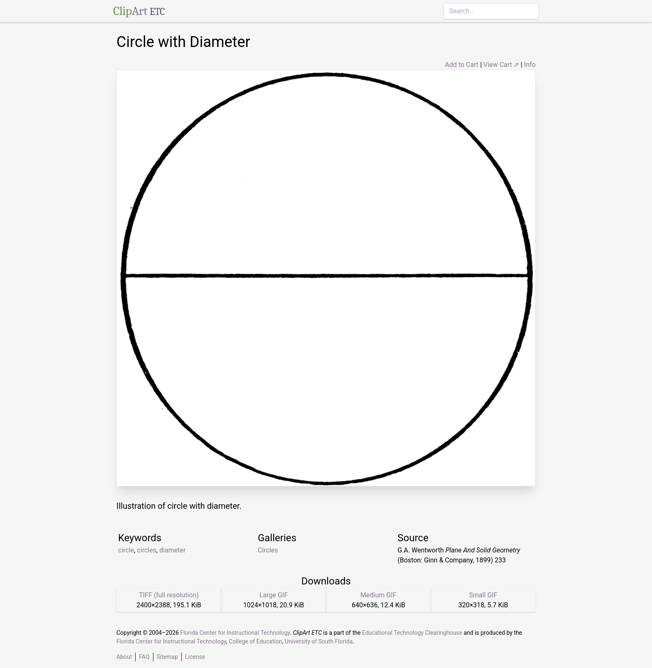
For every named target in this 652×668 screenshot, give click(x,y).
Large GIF (273, 595)
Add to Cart (462, 65)
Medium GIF (378, 595)
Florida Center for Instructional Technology (235, 632)
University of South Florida (319, 641)
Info (530, 65)
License (195, 656)
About (124, 656)
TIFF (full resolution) (169, 595)
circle (126, 550)
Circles (268, 550)
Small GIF (483, 595)
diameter (172, 550)
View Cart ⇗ (501, 65)
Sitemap (167, 656)
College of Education (255, 641)
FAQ (144, 656)
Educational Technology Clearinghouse (412, 632)
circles (146, 550)
